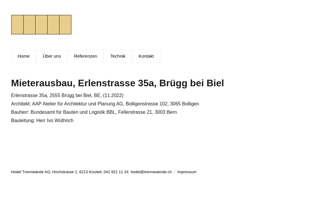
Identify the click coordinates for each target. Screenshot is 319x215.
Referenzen (85, 56)
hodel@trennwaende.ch (151, 172)
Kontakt (146, 56)
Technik (117, 56)
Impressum (187, 172)
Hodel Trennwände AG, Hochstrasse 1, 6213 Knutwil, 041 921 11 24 (69, 172)
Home (24, 56)
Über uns (52, 56)
